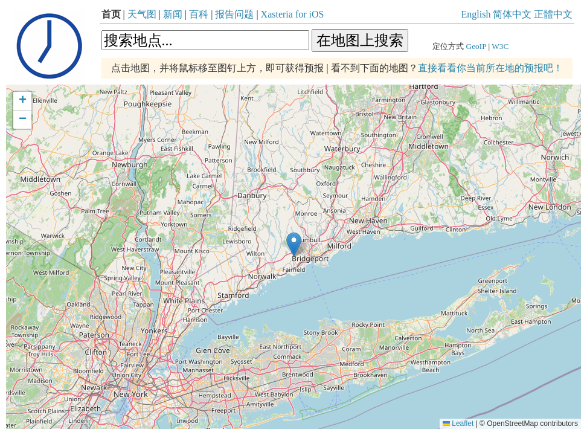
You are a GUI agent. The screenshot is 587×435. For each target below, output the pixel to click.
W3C (500, 46)
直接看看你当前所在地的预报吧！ (490, 68)
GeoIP (476, 46)
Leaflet (458, 423)
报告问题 (234, 14)
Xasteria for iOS (292, 14)
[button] (293, 244)
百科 (198, 14)
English (476, 14)
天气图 (141, 14)
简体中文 (512, 14)
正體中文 (553, 14)
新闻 (172, 14)
